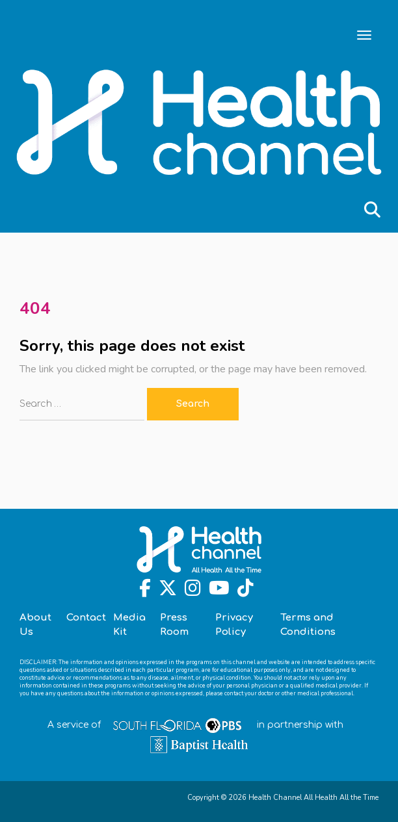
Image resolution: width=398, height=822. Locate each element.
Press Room (174, 624)
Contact (86, 617)
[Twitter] (168, 591)
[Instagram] (193, 591)
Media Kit (129, 624)
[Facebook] (145, 591)
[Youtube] (219, 591)
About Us (35, 624)
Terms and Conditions (308, 624)
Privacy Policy (234, 624)
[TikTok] (245, 591)
